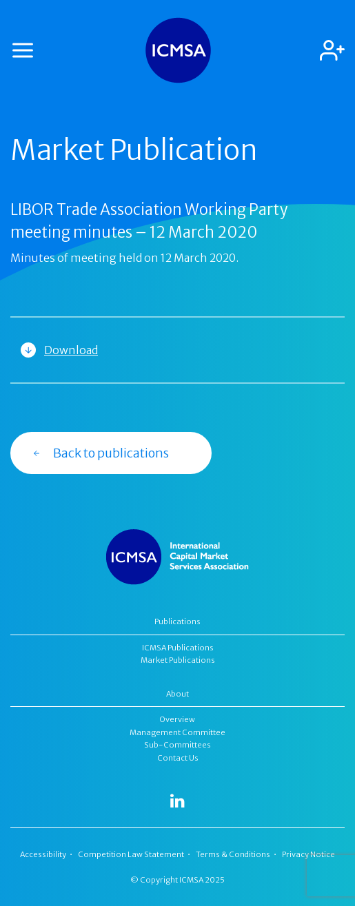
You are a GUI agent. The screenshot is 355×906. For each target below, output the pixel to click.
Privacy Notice (308, 854)
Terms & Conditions (233, 854)
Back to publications (100, 453)
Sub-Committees (177, 745)
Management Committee (177, 732)
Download (71, 350)
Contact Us (178, 758)
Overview (177, 719)
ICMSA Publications (178, 647)
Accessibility (43, 854)
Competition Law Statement (131, 854)
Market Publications (178, 660)
